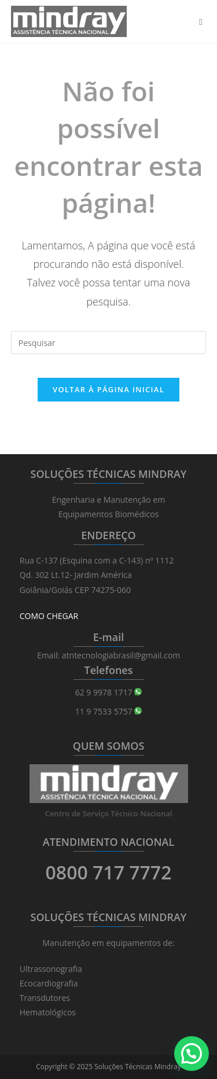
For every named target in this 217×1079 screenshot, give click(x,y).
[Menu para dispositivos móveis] (202, 21)
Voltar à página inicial (108, 389)
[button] (191, 1053)
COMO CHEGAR (49, 615)
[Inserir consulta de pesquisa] (109, 342)
